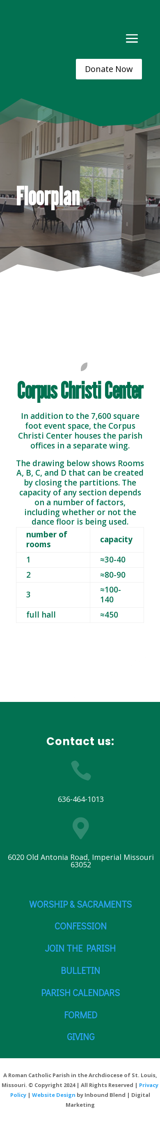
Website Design (53, 1095)
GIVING (80, 1037)
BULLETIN (80, 970)
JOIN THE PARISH (80, 948)
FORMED (80, 1015)
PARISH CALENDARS (80, 993)
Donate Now (109, 68)
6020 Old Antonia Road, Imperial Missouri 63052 (81, 860)
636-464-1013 (81, 799)
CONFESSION (81, 926)
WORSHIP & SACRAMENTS (80, 904)
